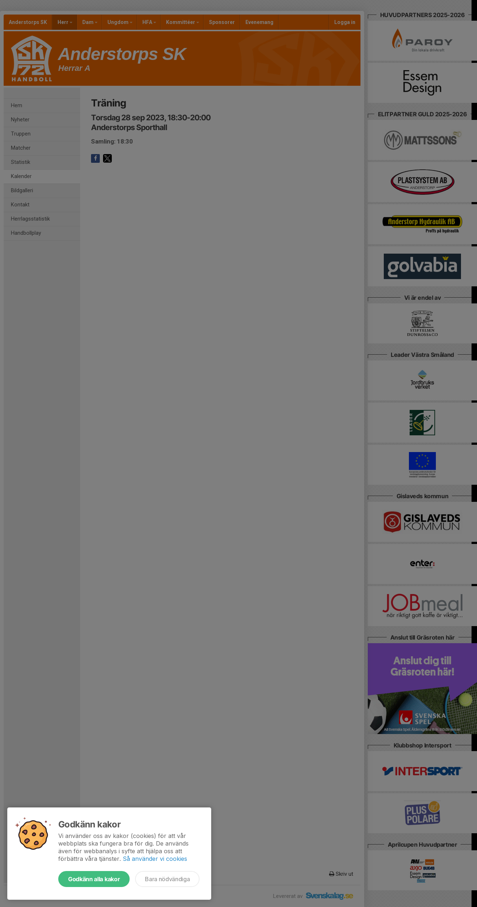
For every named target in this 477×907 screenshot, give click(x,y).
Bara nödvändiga (167, 879)
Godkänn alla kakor (94, 879)
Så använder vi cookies (155, 858)
